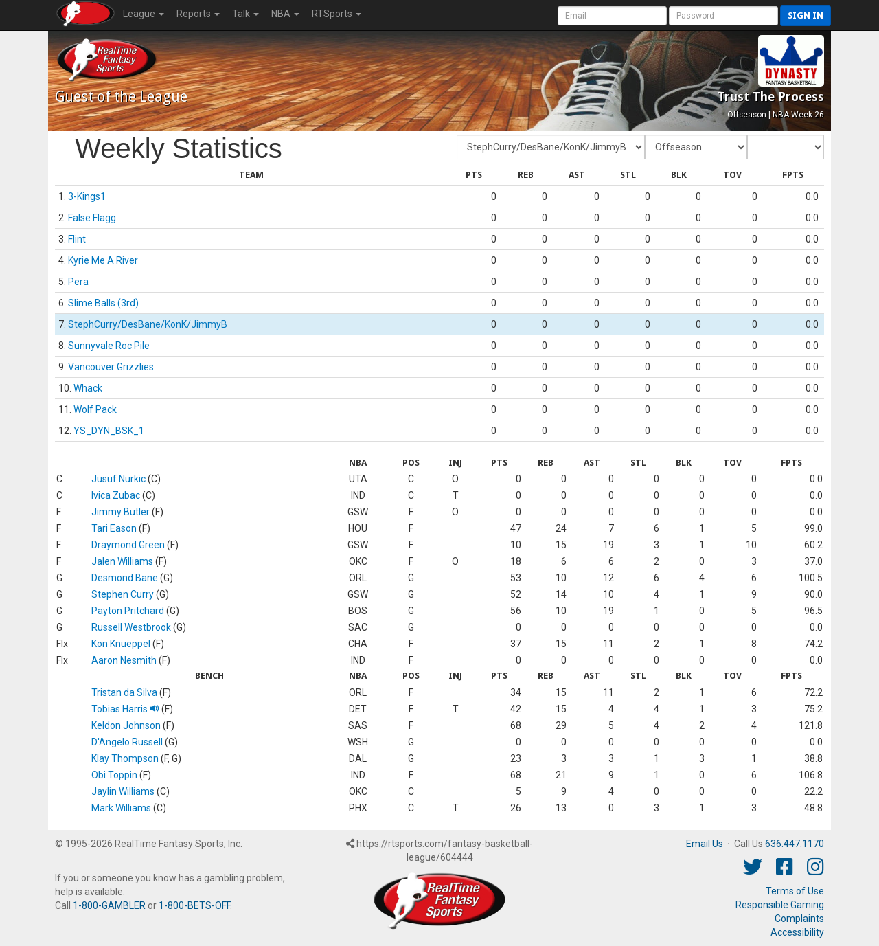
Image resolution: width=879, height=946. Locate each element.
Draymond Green (128, 544)
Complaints (799, 918)
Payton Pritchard (127, 610)
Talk (245, 13)
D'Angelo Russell (127, 741)
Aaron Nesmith (124, 660)
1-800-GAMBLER (109, 905)
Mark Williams (121, 807)
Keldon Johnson (126, 725)
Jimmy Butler (120, 511)
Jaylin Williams (123, 791)
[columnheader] (251, 175)
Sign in (805, 15)
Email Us (704, 843)
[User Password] (723, 15)
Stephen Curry (122, 594)
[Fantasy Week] (696, 147)
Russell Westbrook (131, 627)
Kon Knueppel (120, 643)
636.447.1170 (794, 843)
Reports (198, 13)
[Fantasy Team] (551, 147)
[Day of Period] (785, 147)
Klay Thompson (125, 758)
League (143, 13)
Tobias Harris (125, 708)
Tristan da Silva (124, 692)
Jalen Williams (122, 561)
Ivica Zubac (115, 495)
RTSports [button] (336, 13)
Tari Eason (114, 528)
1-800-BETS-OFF (194, 905)
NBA (285, 13)
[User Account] (612, 15)
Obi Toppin (114, 774)
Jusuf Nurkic (118, 478)
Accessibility (797, 932)
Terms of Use (795, 891)
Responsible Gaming (779, 904)
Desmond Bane (124, 577)
